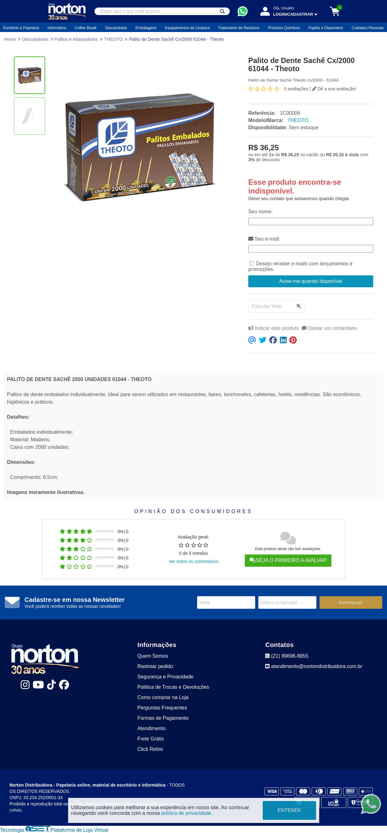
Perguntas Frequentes (162, 707)
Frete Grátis (150, 738)
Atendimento (151, 728)
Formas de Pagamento (163, 718)
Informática (56, 28)
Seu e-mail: (264, 238)
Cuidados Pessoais (368, 28)
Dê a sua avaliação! (334, 88)
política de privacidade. (187, 813)
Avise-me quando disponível (310, 281)
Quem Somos (152, 656)
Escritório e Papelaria (21, 28)
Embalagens (146, 28)
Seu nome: (260, 211)
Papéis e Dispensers (326, 28)
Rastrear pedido (155, 666)
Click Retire (150, 749)
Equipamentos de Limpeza (187, 28)
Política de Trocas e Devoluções (173, 687)
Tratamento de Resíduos (239, 28)
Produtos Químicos (284, 28)
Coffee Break (86, 28)
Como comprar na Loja (163, 697)
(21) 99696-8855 (286, 656)
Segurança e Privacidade (165, 676)
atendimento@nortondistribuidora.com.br (313, 666)
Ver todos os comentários (193, 561)
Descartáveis (116, 28)
